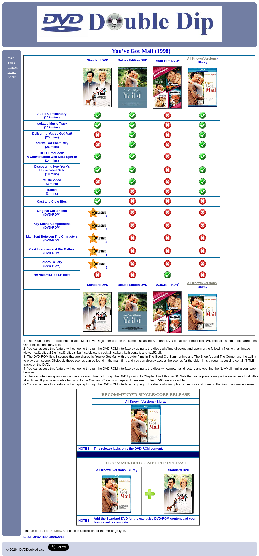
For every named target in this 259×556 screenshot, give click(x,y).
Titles (11, 63)
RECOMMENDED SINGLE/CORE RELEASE (145, 394)
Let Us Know (53, 531)
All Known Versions (202, 58)
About (12, 77)
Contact (13, 67)
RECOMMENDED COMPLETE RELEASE (145, 463)
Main (11, 58)
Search (12, 72)
